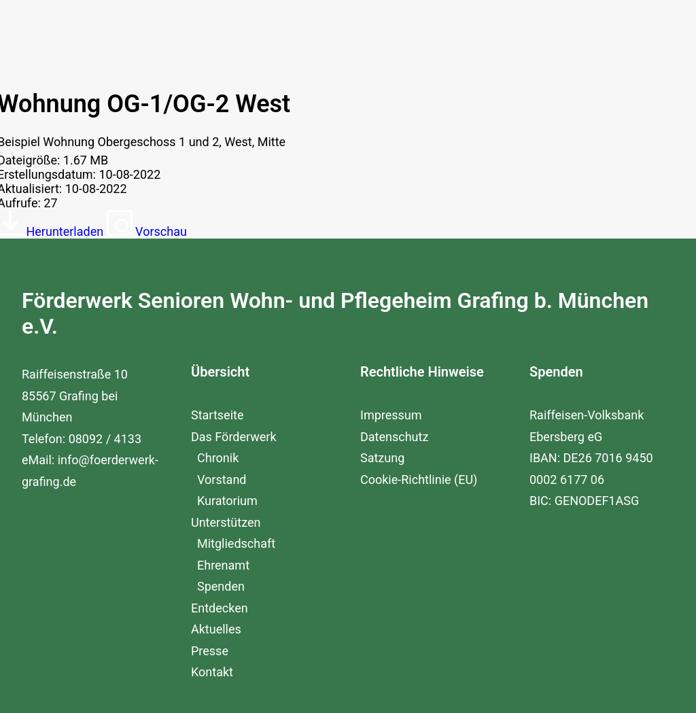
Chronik (218, 492)
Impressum (391, 449)
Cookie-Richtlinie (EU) (418, 513)
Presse (209, 685)
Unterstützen (225, 556)
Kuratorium (227, 534)
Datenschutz (394, 471)
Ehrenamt (223, 599)
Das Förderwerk (234, 471)
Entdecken (219, 642)
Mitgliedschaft (236, 577)
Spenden (221, 620)
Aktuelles (216, 663)
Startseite (217, 449)
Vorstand (221, 513)
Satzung (382, 492)
